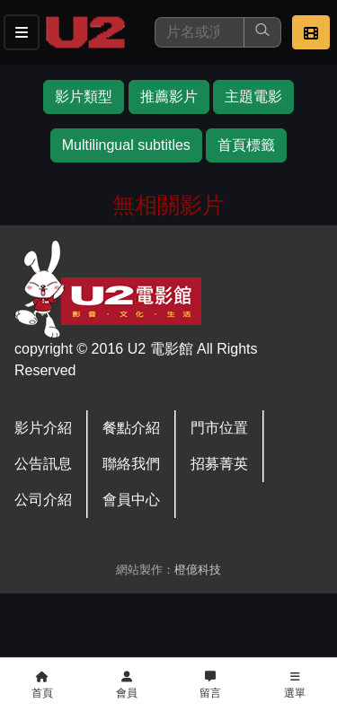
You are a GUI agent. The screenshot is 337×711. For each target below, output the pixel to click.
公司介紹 (43, 499)
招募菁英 (219, 463)
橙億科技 (197, 569)
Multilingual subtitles (126, 145)
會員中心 (131, 499)
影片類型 (83, 96)
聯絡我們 (131, 463)
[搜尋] (199, 32)
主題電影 (253, 96)
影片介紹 (43, 427)
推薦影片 (169, 96)
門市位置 (219, 427)
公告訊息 (43, 463)
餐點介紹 (131, 427)
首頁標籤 (246, 145)
